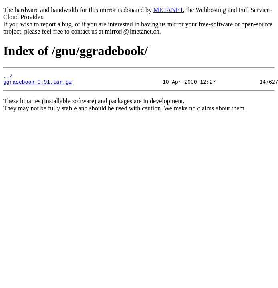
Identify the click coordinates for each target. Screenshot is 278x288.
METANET (168, 9)
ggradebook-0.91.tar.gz (37, 84)
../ (7, 76)
